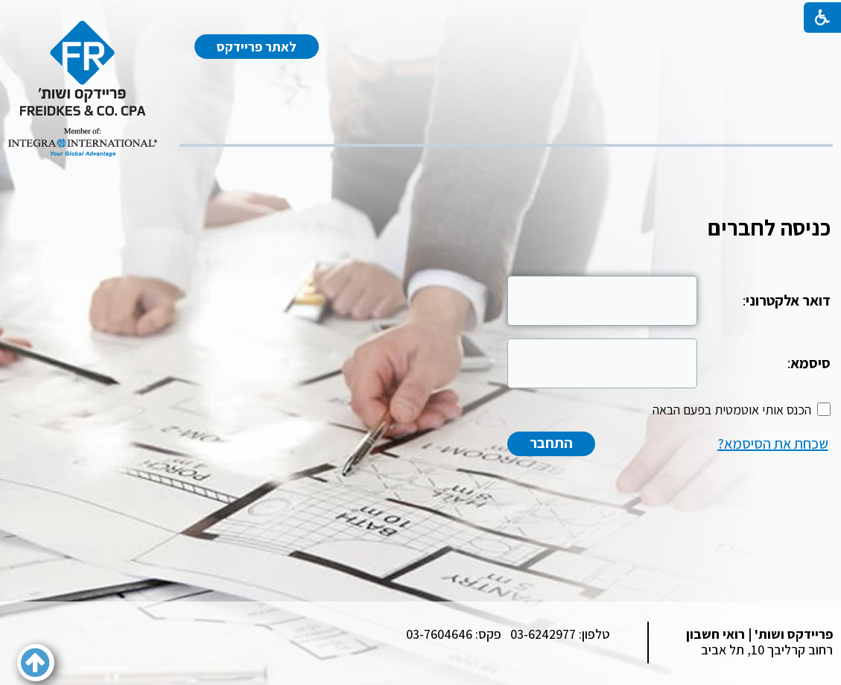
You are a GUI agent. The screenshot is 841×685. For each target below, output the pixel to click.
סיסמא (810, 363)
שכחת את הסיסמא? (772, 443)
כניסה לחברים (769, 227)
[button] (35, 662)
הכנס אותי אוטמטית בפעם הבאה (732, 409)
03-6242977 (543, 634)
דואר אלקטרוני (788, 300)
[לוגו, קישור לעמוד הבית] (82, 89)
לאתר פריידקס (256, 46)
